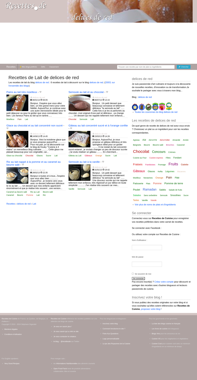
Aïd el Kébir (165, 140)
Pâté (177, 178)
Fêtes (168, 158)
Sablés (162, 190)
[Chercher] (184, 67)
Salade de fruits (175, 190)
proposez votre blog (150, 309)
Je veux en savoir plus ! (62, 326)
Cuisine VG (156, 339)
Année (185, 140)
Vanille (71, 189)
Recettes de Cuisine (9, 319)
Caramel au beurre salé (16, 192)
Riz (44, 195)
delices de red (42, 82)
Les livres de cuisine (159, 329)
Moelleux (10, 119)
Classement (54, 67)
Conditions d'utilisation (13, 334)
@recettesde (66, 341)
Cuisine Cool (157, 344)
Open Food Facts (60, 369)
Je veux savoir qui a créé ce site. (66, 331)
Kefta (160, 171)
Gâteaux (88, 155)
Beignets (137, 145)
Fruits (173, 164)
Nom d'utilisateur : (139, 240)
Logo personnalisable (111, 339)
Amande (176, 140)
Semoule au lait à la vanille (84, 161)
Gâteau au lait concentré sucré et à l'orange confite (98, 125)
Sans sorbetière (150, 195)
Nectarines (148, 178)
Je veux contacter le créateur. (64, 336)
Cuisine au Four (140, 158)
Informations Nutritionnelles (66, 363)
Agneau (136, 140)
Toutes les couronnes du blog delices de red (156, 112)
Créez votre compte (164, 282)
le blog (56, 341)
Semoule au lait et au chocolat (86, 92)
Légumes (169, 171)
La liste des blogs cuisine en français (166, 324)
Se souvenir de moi (143, 274)
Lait (26, 119)
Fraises (137, 164)
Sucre (48, 155)
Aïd (144, 140)
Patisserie (138, 183)
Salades (137, 195)
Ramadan (150, 189)
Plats (148, 183)
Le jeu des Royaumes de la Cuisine (116, 344)
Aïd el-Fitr (153, 140)
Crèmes (172, 152)
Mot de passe (137, 257)
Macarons (181, 171)
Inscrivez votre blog (110, 324)
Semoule (83, 119)
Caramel (10, 195)
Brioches (170, 145)
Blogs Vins (156, 334)
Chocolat (72, 119)
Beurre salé (48, 192)
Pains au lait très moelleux (21, 92)
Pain (20, 119)
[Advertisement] (98, 43)
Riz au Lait (35, 192)
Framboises (150, 165)
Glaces (40, 155)
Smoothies (175, 195)
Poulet (136, 189)
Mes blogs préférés (28, 67)
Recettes (11, 67)
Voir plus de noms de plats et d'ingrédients (155, 204)
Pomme (29, 195)
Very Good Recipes (11, 363)
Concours (158, 152)
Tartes (136, 200)
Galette (184, 164)
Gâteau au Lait (75, 155)
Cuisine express (156, 158)
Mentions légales (11, 329)
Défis (43, 67)
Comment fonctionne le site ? (114, 329)
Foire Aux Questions (110, 334)
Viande (154, 200)
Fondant (177, 158)
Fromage (162, 165)
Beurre (20, 195)
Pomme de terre (173, 183)
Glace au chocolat (14, 155)
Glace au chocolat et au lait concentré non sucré (34, 125)
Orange (98, 155)
